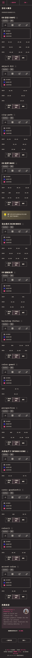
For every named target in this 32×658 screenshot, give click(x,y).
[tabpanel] (16, 41)
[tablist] (16, 25)
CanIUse (5, 20)
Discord (15, 653)
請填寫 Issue (17, 651)
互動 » (24, 640)
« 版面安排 (9, 640)
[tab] (5, 25)
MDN (12, 20)
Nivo (8, 650)
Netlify (23, 650)
